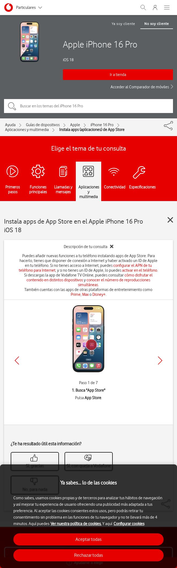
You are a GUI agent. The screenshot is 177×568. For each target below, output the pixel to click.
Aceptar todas (88, 539)
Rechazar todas (88, 555)
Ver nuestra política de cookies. (76, 523)
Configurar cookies (129, 523)
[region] (88, 516)
